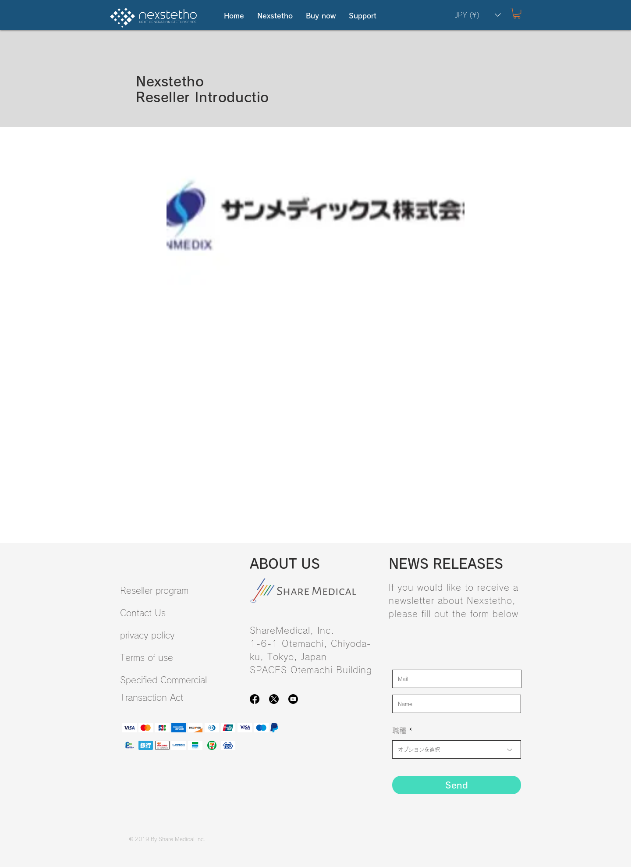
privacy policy (147, 635)
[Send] (456, 785)
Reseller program (154, 590)
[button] (275, 16)
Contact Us (143, 612)
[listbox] (478, 15)
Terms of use (146, 657)
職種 (399, 730)
